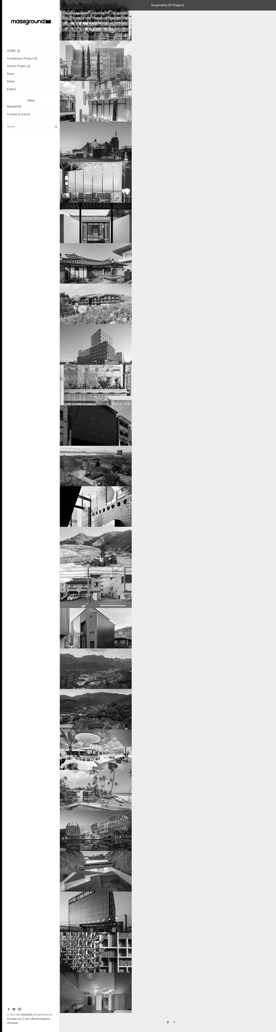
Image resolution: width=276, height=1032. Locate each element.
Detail (10, 81)
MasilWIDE (14, 106)
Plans (10, 73)
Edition (11, 89)
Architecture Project (22, 58)
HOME (13, 50)
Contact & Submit (18, 114)
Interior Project (18, 66)
